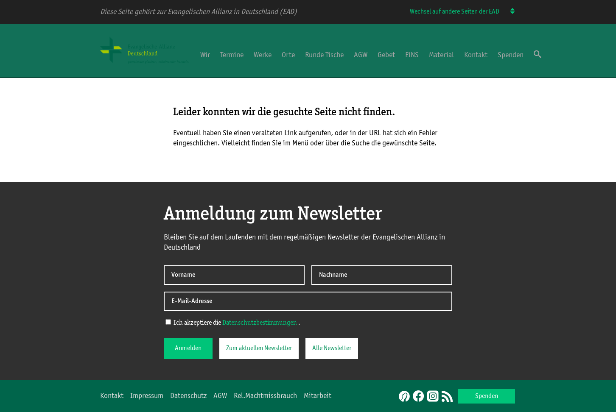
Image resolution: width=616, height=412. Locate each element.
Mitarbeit (317, 396)
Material (441, 55)
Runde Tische (324, 55)
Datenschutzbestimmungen (259, 323)
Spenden (511, 55)
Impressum (146, 396)
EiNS (412, 55)
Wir (205, 55)
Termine (232, 55)
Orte (288, 55)
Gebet (386, 55)
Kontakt (475, 55)
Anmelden (188, 348)
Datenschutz (188, 396)
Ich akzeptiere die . (232, 322)
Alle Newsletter (331, 348)
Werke (263, 55)
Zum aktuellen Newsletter (259, 348)
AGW (360, 55)
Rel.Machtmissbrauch (265, 396)
